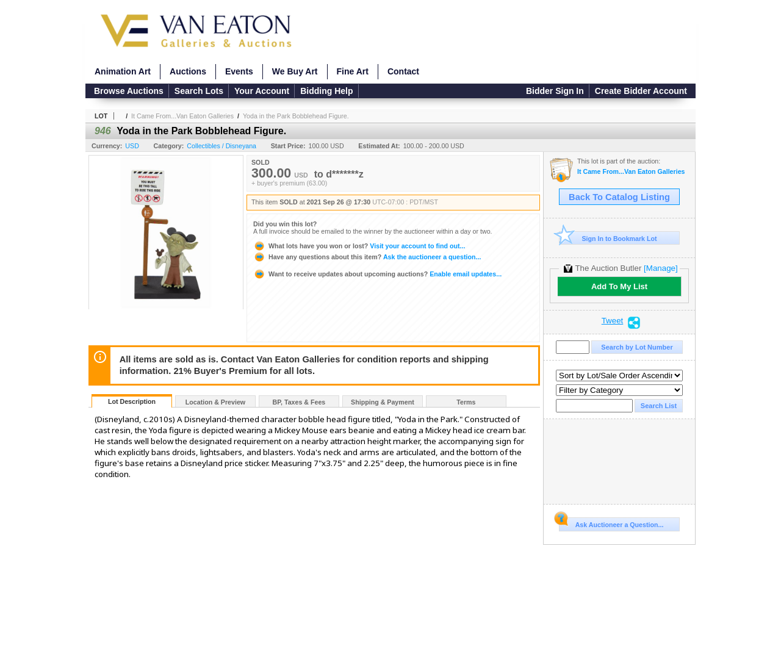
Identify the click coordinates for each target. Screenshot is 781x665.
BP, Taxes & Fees (299, 402)
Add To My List (619, 286)
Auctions (188, 71)
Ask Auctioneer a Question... (611, 522)
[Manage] (660, 268)
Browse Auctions (129, 91)
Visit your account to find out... (359, 246)
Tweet (613, 321)
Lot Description (132, 401)
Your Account (261, 91)
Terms (465, 402)
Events (239, 71)
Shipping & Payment (382, 402)
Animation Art (123, 71)
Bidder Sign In (555, 91)
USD (132, 145)
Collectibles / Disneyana (221, 145)
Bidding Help (326, 91)
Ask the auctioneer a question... (367, 257)
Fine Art (353, 71)
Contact (403, 71)
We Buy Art (295, 71)
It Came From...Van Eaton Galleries (182, 116)
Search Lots (199, 91)
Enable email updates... (377, 274)
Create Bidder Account (641, 91)
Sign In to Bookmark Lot (608, 238)
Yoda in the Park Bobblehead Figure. (296, 116)
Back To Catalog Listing (619, 197)
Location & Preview (215, 402)
